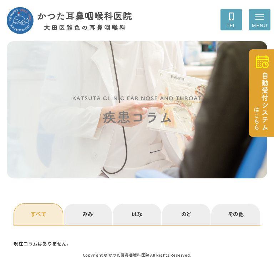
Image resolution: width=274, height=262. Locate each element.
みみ (87, 214)
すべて (38, 214)
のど (186, 214)
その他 (236, 214)
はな (137, 214)
